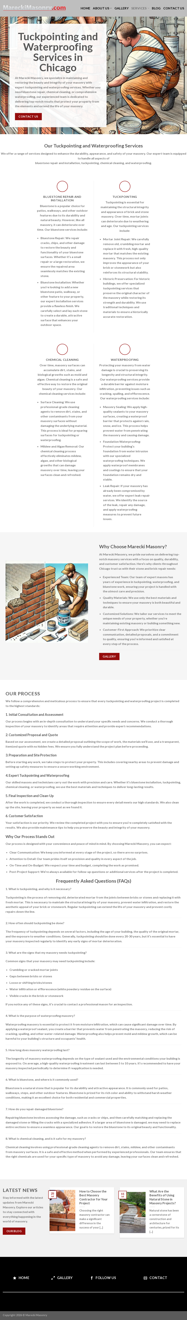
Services (140, 8)
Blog (156, 8)
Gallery (121, 8)
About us (102, 8)
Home (85, 8)
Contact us (173, 8)
